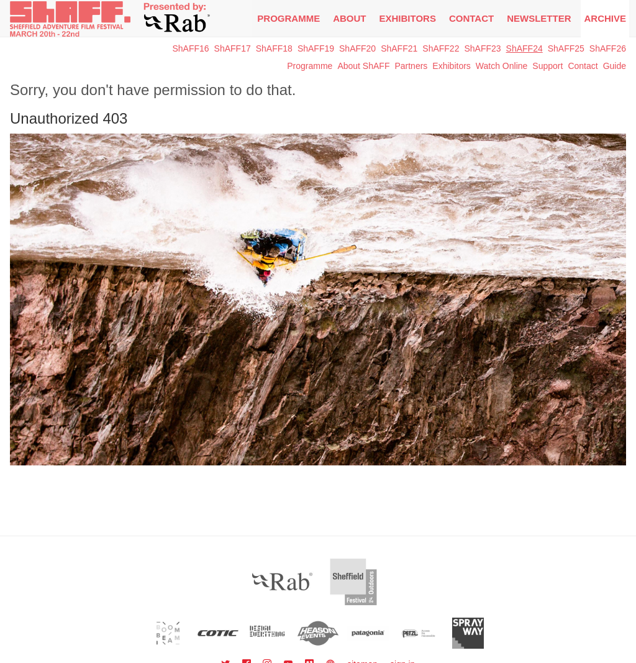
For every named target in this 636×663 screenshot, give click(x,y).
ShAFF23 (482, 48)
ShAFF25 (566, 48)
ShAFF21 (399, 48)
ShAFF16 (190, 48)
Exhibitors (407, 18)
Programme (309, 66)
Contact (471, 18)
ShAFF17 (232, 48)
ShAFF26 (607, 48)
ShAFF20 (357, 48)
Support (547, 66)
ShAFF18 (274, 48)
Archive (605, 18)
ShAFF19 (316, 48)
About (349, 18)
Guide (614, 66)
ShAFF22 (440, 48)
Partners (410, 66)
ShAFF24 (524, 48)
